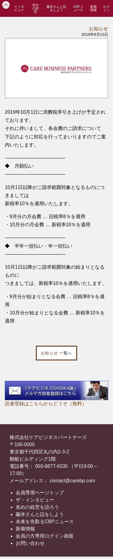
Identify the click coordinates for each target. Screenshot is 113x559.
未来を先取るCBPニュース (45, 521)
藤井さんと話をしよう (56, 8)
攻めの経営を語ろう (37, 507)
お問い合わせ (30, 543)
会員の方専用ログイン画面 (45, 536)
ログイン (106, 8)
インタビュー (19, 8)
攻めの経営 (35, 8)
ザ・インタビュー (35, 499)
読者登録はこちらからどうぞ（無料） (46, 403)
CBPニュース (78, 8)
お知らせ (98, 28)
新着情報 (93, 8)
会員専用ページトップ (40, 492)
